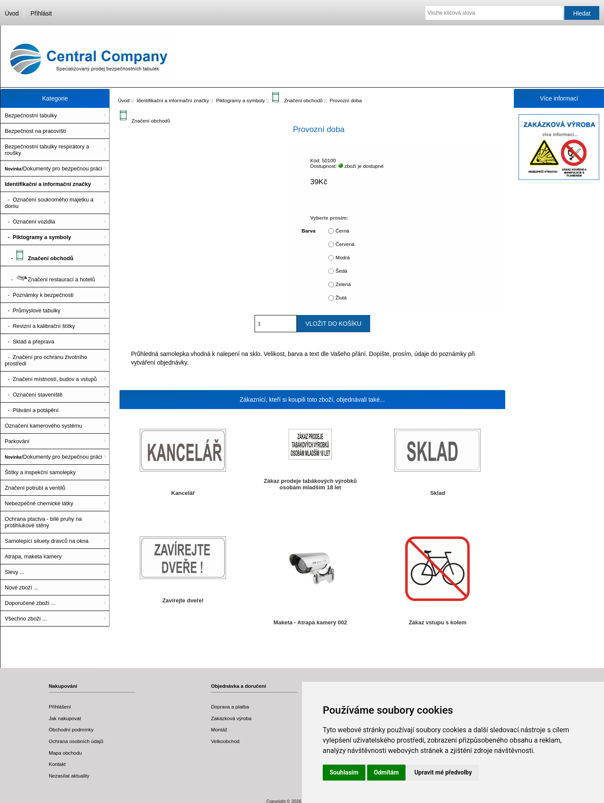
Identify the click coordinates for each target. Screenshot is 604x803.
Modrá (343, 257)
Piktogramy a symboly (240, 100)
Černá (342, 230)
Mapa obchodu (65, 753)
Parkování (17, 441)
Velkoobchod (225, 741)
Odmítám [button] (386, 772)
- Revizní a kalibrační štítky (40, 326)
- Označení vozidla (30, 221)
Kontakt (57, 764)
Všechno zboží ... (26, 618)
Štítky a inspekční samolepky (40, 472)
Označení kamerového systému (43, 425)
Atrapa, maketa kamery (33, 556)
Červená (345, 244)
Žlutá (341, 297)
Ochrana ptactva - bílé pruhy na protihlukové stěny (43, 522)
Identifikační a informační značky (172, 100)
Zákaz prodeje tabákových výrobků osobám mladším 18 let (310, 484)
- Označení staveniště (34, 394)
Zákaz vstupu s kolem (437, 622)
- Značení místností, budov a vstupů (51, 379)
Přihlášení (60, 706)
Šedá (341, 271)
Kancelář (183, 493)
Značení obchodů (297, 100)
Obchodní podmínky (71, 729)
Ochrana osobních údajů (76, 741)
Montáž (219, 729)
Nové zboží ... (21, 587)
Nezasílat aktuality (69, 775)
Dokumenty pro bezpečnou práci (53, 168)
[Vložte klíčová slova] (494, 13)
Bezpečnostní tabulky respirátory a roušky (47, 149)
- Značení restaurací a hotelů (50, 277)
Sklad (437, 493)
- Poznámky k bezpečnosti (39, 295)
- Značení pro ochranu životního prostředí (46, 360)
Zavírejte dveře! (183, 600)
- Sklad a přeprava (29, 341)
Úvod (12, 13)
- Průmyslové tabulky (32, 310)
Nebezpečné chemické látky (39, 503)
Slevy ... (14, 572)
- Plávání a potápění (32, 410)
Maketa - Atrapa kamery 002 (310, 622)
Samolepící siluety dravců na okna (46, 541)
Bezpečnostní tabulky (31, 115)
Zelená (343, 284)
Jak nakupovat (65, 718)
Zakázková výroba (231, 718)
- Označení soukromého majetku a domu (49, 202)
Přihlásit (41, 13)
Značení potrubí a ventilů (35, 488)
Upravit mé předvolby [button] (443, 772)
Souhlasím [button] (344, 772)
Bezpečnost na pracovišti (35, 131)
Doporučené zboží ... (30, 603)
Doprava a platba (230, 706)
